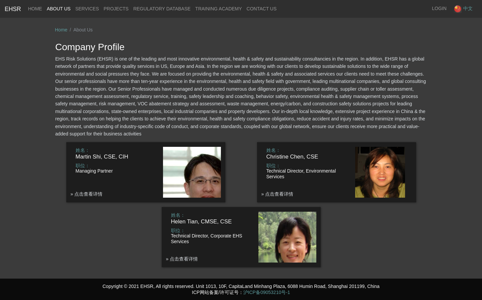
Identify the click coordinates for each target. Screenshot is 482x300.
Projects (116, 8)
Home (36, 8)
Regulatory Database (161, 8)
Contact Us (262, 8)
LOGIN (439, 8)
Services (87, 8)
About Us (59, 8)
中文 (463, 9)
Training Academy (218, 8)
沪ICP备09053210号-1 (266, 292)
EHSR (13, 9)
